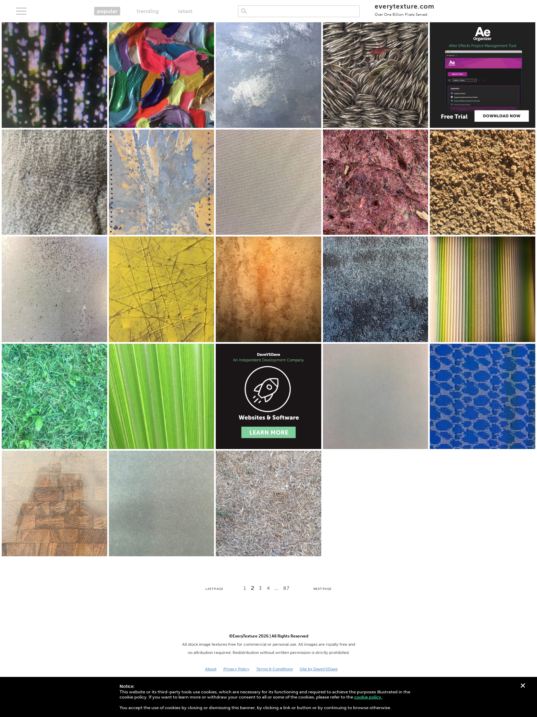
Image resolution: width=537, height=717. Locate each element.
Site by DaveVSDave (319, 669)
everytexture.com (404, 9)
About (210, 669)
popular (107, 11)
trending (148, 11)
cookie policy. (368, 697)
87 (286, 588)
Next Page (322, 589)
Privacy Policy (236, 669)
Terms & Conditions (274, 669)
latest (185, 11)
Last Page (214, 589)
